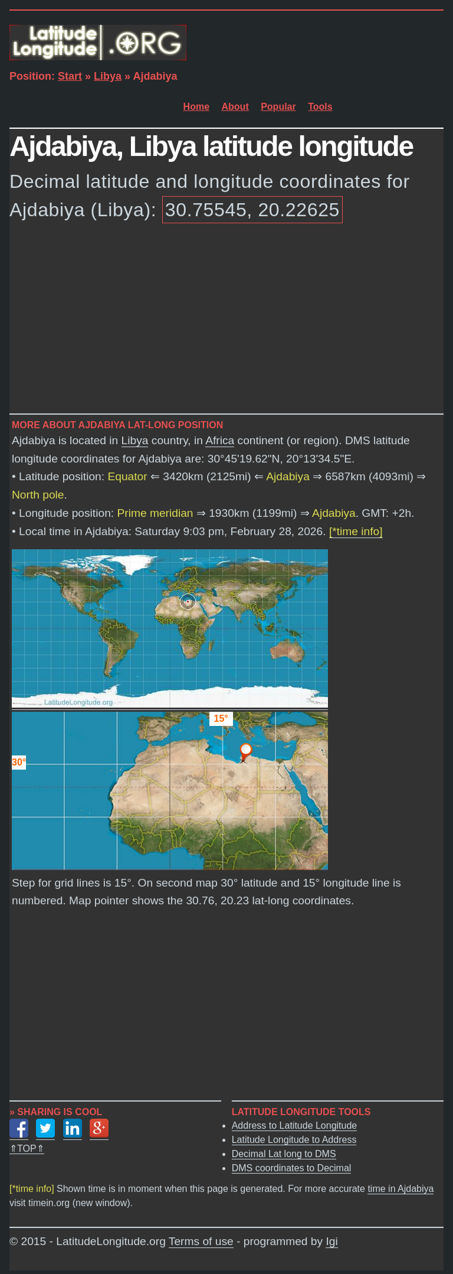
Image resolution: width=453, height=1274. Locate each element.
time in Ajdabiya (400, 1189)
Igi (331, 1241)
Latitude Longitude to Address (294, 1140)
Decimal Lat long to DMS (284, 1154)
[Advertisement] (226, 320)
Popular (278, 107)
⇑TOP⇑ (26, 1148)
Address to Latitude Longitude (294, 1125)
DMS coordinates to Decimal (292, 1168)
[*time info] (356, 531)
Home (196, 107)
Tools (320, 107)
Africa (219, 440)
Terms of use (201, 1241)
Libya (108, 76)
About (235, 107)
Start (70, 76)
